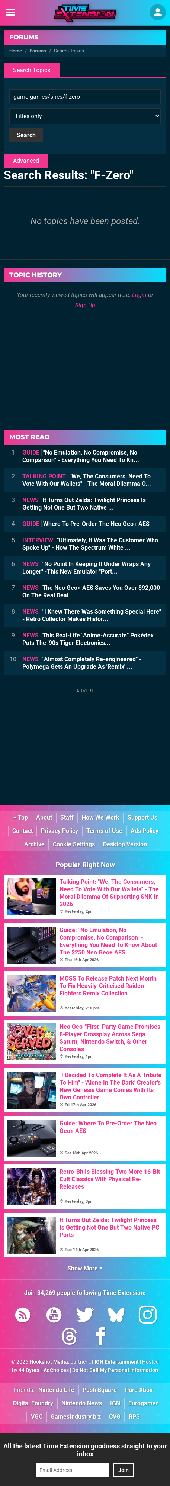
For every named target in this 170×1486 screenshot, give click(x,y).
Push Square (100, 1389)
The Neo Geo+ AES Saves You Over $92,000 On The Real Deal (91, 591)
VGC (36, 1416)
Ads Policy (144, 830)
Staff (67, 817)
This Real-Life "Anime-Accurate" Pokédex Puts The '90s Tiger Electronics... (88, 639)
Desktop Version (125, 844)
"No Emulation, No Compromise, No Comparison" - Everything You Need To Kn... (80, 456)
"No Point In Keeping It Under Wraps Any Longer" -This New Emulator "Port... (86, 568)
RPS (134, 1416)
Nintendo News (81, 1403)
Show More (85, 1268)
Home (15, 51)
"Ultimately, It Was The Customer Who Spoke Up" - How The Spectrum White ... (90, 544)
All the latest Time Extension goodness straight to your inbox (85, 1450)
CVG (115, 1416)
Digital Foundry (33, 1403)
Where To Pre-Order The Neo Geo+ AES (86, 523)
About (44, 817)
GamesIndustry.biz (76, 1416)
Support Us (142, 817)
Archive (34, 844)
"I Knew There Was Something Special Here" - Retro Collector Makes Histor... (91, 615)
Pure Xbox (139, 1389)
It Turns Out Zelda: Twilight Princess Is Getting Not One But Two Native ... (84, 504)
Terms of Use (104, 830)
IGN (115, 1403)
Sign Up (85, 305)
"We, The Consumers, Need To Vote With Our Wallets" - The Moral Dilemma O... (86, 480)
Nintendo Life (56, 1389)
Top (20, 817)
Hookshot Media (48, 1362)
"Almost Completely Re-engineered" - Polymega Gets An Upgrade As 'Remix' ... (81, 663)
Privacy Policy (59, 830)
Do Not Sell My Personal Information (115, 1370)
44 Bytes (29, 1370)
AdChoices (55, 1370)
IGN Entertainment (116, 1362)
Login (139, 294)
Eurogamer (143, 1403)
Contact (22, 830)
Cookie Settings (74, 844)
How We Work (100, 817)
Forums (23, 37)
